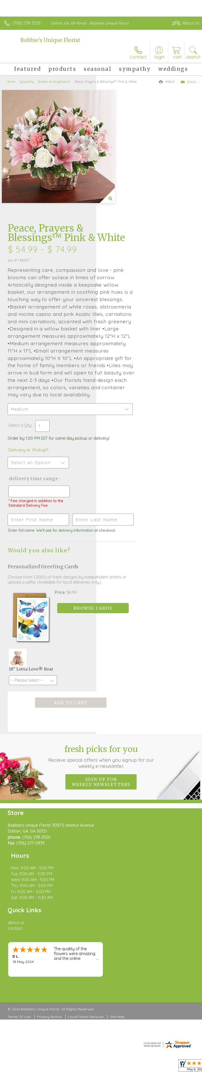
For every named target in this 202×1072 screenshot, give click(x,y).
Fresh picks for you (101, 711)
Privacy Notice (49, 917)
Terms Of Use (19, 917)
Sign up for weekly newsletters (101, 736)
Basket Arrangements (54, 81)
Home (10, 81)
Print (167, 81)
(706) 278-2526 (26, 22)
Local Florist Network (86, 917)
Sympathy (26, 81)
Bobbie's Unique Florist (50, 40)
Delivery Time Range (121, 424)
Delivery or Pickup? (124, 390)
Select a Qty (116, 360)
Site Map (117, 917)
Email (189, 81)
